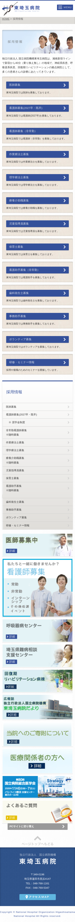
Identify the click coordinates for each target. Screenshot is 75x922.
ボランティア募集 (20, 339)
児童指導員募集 (19, 223)
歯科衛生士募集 (19, 293)
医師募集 (14, 84)
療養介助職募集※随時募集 (15, 460)
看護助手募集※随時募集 (14, 488)
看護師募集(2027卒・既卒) (25, 107)
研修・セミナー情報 (21, 362)
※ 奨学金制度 (15, 422)
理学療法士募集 (19, 177)
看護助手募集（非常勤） (24, 269)
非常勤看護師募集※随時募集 (16, 432)
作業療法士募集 (19, 154)
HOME (6, 19)
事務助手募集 (17, 316)
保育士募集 (16, 246)
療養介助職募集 (19, 200)
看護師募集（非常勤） (23, 131)
